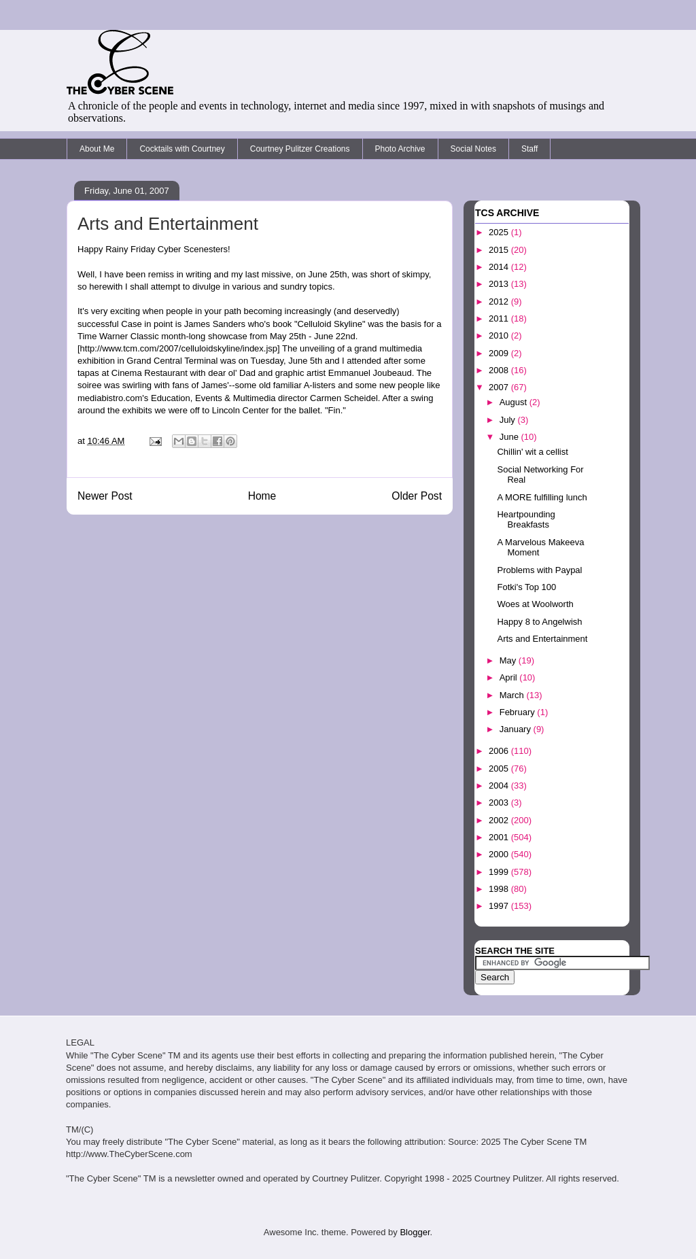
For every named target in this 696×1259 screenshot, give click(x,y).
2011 (500, 318)
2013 (500, 284)
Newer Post (105, 496)
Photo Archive (400, 149)
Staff (529, 149)
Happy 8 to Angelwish (539, 622)
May (509, 660)
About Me (97, 149)
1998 (500, 889)
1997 (500, 906)
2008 (500, 370)
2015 (500, 250)
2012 (500, 301)
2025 (500, 232)
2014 (500, 267)
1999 (500, 872)
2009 (500, 353)
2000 (500, 854)
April (510, 677)
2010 (500, 335)
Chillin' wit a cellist (532, 452)
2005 (500, 768)
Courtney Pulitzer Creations (300, 149)
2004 (500, 785)
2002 (500, 820)
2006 (500, 751)
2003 (500, 802)
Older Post (417, 496)
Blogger (415, 1232)
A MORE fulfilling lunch (542, 497)
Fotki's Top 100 (526, 587)
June (510, 437)
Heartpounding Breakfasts (526, 519)
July (509, 420)
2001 (500, 837)
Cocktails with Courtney (181, 149)
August (514, 402)
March (513, 695)
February (519, 712)
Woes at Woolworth (535, 604)
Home (262, 496)
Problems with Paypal (539, 570)
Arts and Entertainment (542, 639)
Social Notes (473, 149)
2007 (500, 387)
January (517, 729)
